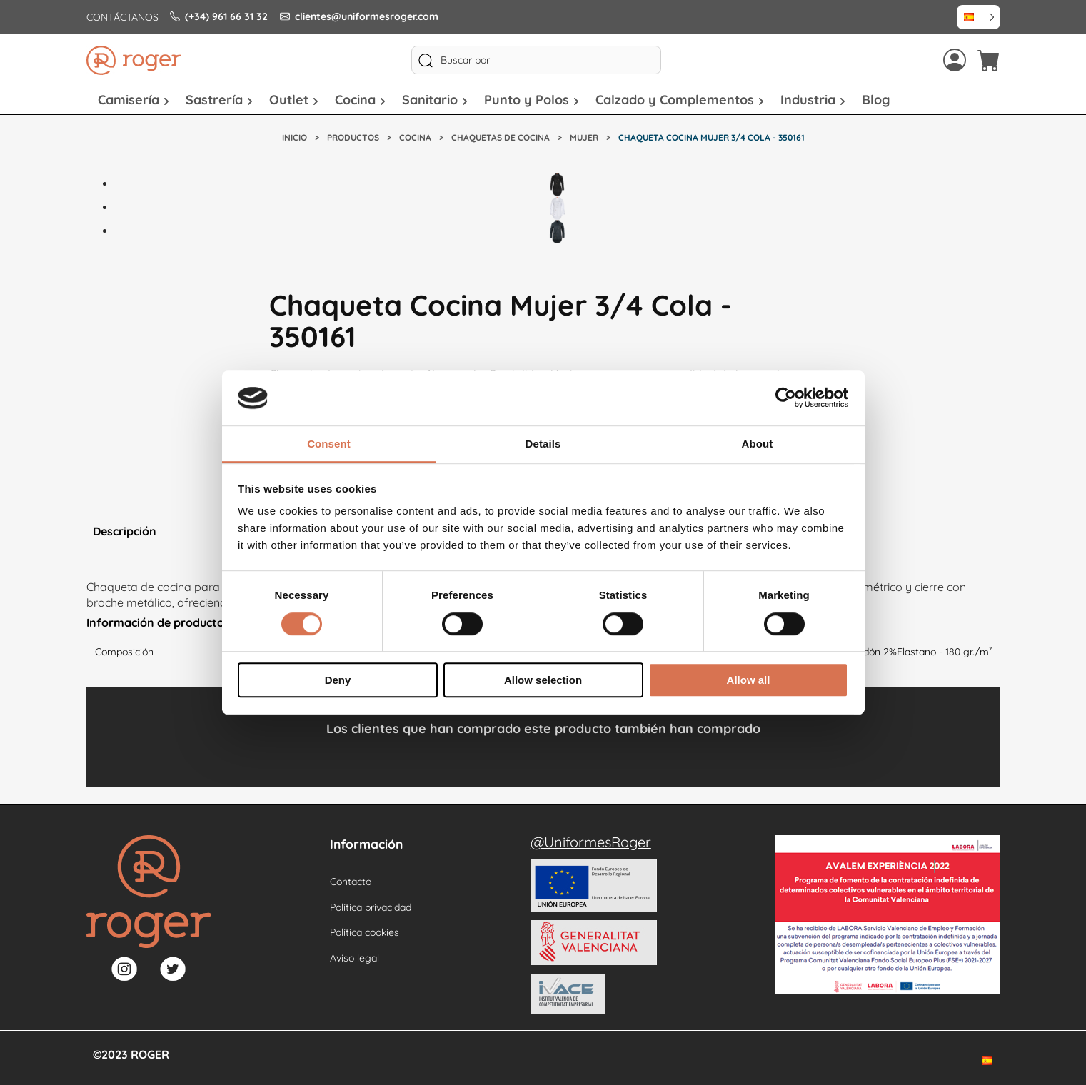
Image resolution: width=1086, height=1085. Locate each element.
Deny (338, 680)
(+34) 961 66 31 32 (219, 16)
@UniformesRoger (591, 842)
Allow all (748, 680)
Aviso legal (354, 958)
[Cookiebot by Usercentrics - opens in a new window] (785, 398)
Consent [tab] (329, 444)
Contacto (350, 881)
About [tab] (757, 444)
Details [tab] (543, 444)
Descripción (124, 531)
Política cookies (364, 932)
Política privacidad (370, 907)
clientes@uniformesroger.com (359, 16)
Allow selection (543, 680)
